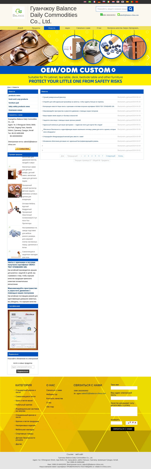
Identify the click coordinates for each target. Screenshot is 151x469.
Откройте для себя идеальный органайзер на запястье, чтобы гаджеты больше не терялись (73, 102)
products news (14, 95)
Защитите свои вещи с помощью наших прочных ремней (62, 120)
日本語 (117, 2)
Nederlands (113, 2)
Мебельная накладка (25, 430)
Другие (19, 444)
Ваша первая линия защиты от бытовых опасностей (60, 115)
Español (127, 2)
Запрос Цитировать (130, 28)
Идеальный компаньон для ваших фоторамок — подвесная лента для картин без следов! (72, 125)
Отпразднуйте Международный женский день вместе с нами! (63, 136)
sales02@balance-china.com (128, 15)
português (131, 2)
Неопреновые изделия (25, 425)
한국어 (122, 2)
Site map (50, 407)
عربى (89, 2)
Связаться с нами (83, 28)
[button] (148, 57)
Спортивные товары (24, 434)
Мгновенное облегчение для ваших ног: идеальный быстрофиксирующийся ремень (70, 141)
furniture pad (14, 103)
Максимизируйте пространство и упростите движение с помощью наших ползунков (22, 292)
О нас (99, 28)
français (94, 2)
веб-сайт (79, 454)
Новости (51, 28)
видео (67, 28)
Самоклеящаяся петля (26, 397)
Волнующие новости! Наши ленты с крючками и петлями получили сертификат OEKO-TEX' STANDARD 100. (79, 106)
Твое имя (115, 385)
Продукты (36, 28)
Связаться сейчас (22, 148)
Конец (120, 156)
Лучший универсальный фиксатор (54, 97)
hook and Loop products (18, 99)
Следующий (110, 156)
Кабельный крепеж (24, 405)
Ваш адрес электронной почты (121, 394)
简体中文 (136, 2)
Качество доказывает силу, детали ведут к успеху (122, 404)
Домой (20, 28)
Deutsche (98, 2)
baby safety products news (19, 106)
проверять (115, 420)
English (84, 2)
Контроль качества (114, 28)
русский (103, 2)
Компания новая (15, 110)
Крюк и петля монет (24, 401)
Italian (108, 2)
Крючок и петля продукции (27, 421)
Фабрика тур (51, 394)
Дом (9, 87)
